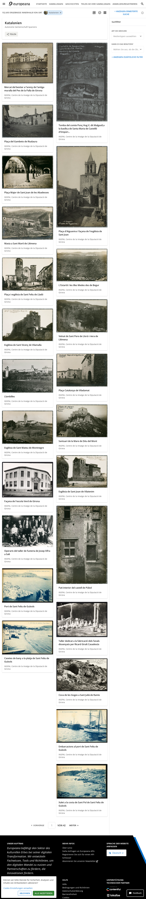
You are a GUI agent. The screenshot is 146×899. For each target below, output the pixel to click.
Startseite (41, 4)
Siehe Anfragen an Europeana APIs (78, 851)
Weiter (74, 825)
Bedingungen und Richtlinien (76, 887)
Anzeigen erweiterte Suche (127, 13)
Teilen (11, 34)
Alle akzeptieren (43, 893)
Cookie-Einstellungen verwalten (18, 888)
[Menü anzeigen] (4, 4)
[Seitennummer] (51, 825)
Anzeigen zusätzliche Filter (128, 57)
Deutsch (115, 852)
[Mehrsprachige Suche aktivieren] (94, 12)
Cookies (65, 897)
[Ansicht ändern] (104, 12)
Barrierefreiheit (69, 894)
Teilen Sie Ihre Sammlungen (95, 4)
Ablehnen (25, 893)
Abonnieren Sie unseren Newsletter (80, 861)
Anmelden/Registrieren (125, 4)
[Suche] (142, 4)
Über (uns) (67, 847)
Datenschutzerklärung (72, 891)
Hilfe (64, 884)
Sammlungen (56, 4)
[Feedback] (135, 893)
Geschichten (72, 4)
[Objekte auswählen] (99, 12)
